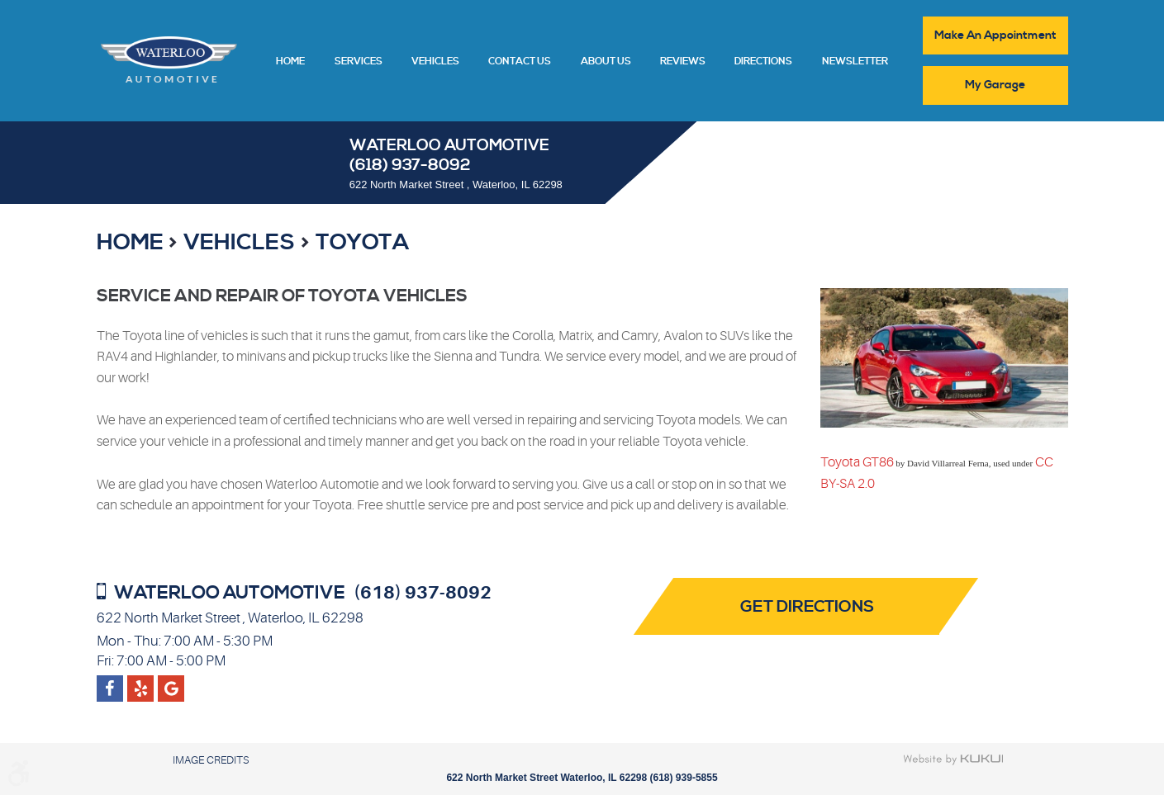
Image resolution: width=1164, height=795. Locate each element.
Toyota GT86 (857, 462)
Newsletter (855, 62)
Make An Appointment (995, 35)
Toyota (362, 243)
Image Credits (211, 760)
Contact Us (519, 62)
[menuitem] (290, 60)
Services (358, 62)
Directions (763, 62)
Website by (954, 759)
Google (140, 682)
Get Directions (807, 607)
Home (290, 62)
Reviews (683, 62)
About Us (606, 62)
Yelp (170, 682)
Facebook (110, 682)
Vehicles (435, 62)
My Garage (995, 85)
